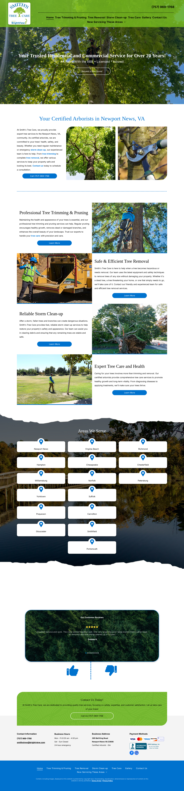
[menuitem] (50, 17)
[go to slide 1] (85, 652)
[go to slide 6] (96, 652)
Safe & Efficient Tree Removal (122, 261)
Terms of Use (96, 781)
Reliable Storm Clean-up (41, 313)
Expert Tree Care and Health (120, 366)
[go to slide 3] (89, 652)
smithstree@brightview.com (31, 742)
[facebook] (132, 753)
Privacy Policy (108, 781)
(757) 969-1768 (163, 7)
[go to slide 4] (92, 652)
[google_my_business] (136, 753)
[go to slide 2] (87, 652)
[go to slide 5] (94, 652)
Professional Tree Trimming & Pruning (53, 212)
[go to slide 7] (98, 652)
